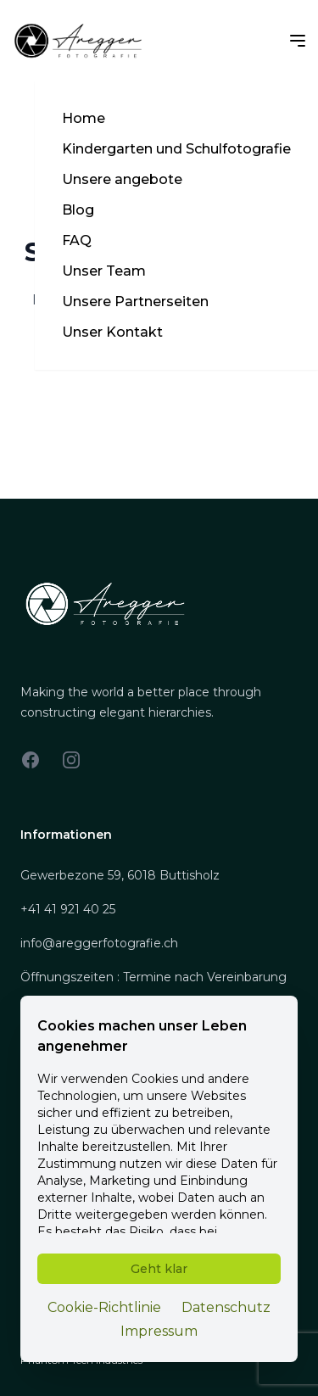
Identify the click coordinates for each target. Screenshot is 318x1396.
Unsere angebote (122, 179)
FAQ (77, 240)
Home (83, 118)
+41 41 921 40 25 (67, 909)
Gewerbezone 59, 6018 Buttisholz (120, 875)
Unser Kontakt (112, 332)
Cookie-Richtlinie (104, 1307)
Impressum (159, 1331)
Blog (78, 210)
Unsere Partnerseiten (135, 301)
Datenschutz (226, 1307)
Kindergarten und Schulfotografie (176, 149)
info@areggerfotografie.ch (99, 943)
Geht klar (159, 1268)
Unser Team (104, 271)
